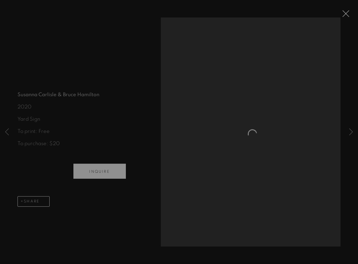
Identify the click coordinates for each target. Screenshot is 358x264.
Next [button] (351, 132)
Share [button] (32, 204)
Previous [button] (7, 132)
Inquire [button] (99, 174)
